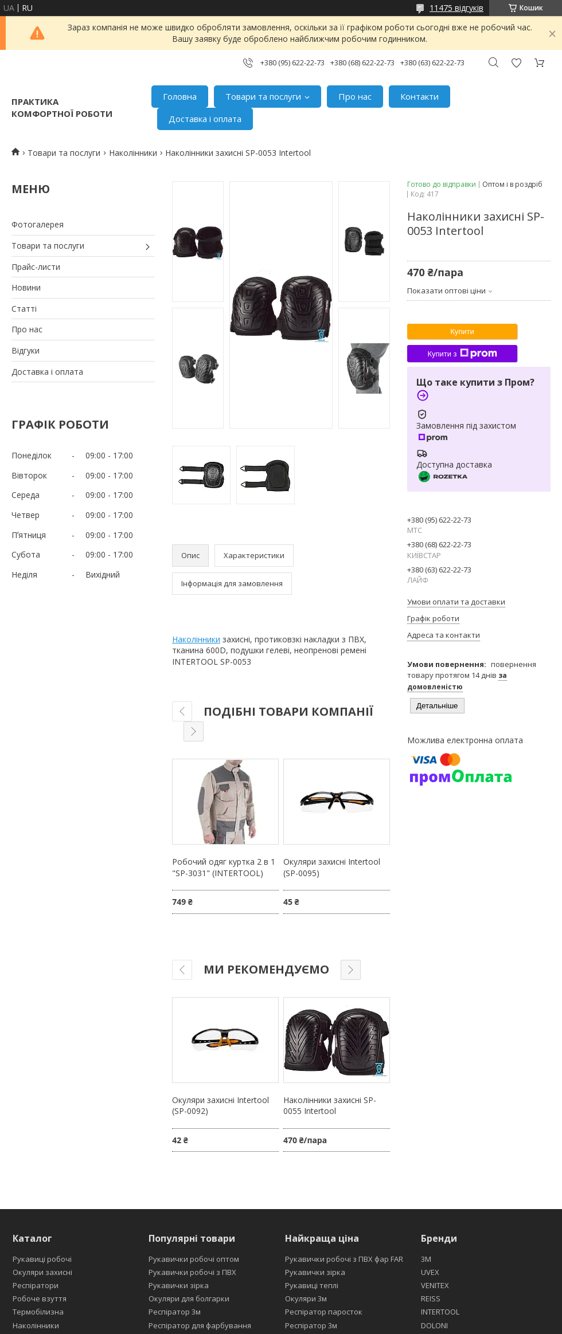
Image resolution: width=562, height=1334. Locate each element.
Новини (26, 287)
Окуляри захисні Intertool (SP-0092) (220, 1105)
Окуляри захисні (42, 1272)
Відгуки (25, 350)
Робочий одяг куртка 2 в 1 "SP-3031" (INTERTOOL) (223, 867)
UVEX (430, 1272)
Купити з (462, 353)
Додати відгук (516, 63)
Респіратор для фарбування (200, 1325)
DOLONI (434, 1325)
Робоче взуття (40, 1298)
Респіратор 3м (175, 1311)
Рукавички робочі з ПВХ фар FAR (344, 1259)
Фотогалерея (37, 224)
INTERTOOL (440, 1311)
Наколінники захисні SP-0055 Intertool (329, 1105)
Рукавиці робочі (42, 1259)
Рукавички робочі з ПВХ (192, 1272)
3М (426, 1259)
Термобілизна (38, 1311)
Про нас (355, 96)
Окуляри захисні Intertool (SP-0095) (331, 867)
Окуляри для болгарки (189, 1298)
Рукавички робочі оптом (194, 1259)
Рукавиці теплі (311, 1285)
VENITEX (435, 1285)
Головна (180, 96)
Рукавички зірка (179, 1285)
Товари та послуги (263, 96)
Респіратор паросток (323, 1311)
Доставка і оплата (205, 118)
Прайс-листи (35, 266)
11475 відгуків (456, 7)
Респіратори (35, 1285)
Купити (462, 331)
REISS (430, 1298)
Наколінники (133, 152)
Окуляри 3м (306, 1298)
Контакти (419, 96)
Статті (24, 308)
